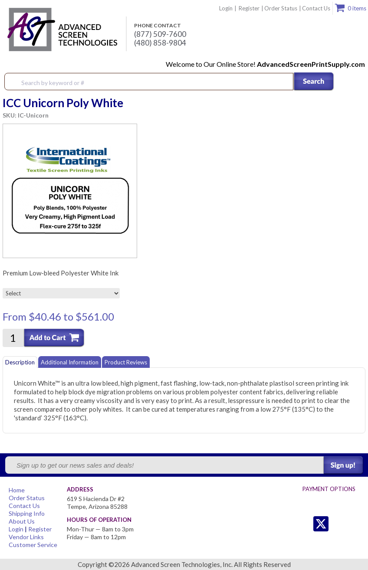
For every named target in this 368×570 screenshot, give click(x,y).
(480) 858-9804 (160, 43)
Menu (356, 82)
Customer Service (33, 544)
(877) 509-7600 (160, 34)
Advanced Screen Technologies (61, 30)
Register (249, 8)
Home (17, 490)
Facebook (338, 523)
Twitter (303, 523)
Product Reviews (126, 362)
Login (226, 8)
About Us (22, 521)
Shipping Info (27, 513)
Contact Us (316, 8)
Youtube (355, 523)
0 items (357, 8)
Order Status (280, 8)
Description (20, 362)
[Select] (61, 293)
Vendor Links (26, 537)
